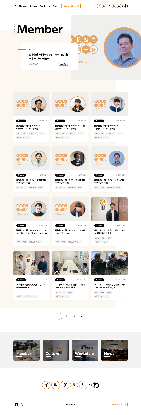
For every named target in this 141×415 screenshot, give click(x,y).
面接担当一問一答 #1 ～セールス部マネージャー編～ (70, 231)
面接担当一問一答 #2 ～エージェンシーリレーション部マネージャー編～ (31, 233)
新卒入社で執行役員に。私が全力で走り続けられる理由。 (109, 231)
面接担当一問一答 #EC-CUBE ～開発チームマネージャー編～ (70, 127)
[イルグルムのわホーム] (112, 6)
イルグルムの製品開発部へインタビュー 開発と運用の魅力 (70, 286)
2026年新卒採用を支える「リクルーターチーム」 (30, 286)
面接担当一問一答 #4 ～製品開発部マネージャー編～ (70, 181)
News (55, 6)
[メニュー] (14, 6)
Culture (33, 6)
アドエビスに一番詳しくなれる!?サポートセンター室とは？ (109, 286)
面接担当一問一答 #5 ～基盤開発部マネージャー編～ (31, 181)
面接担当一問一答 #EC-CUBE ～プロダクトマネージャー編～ (109, 127)
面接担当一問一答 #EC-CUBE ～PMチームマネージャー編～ (30, 127)
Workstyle (45, 6)
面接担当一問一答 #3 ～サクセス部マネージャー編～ (48, 56)
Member (23, 6)
